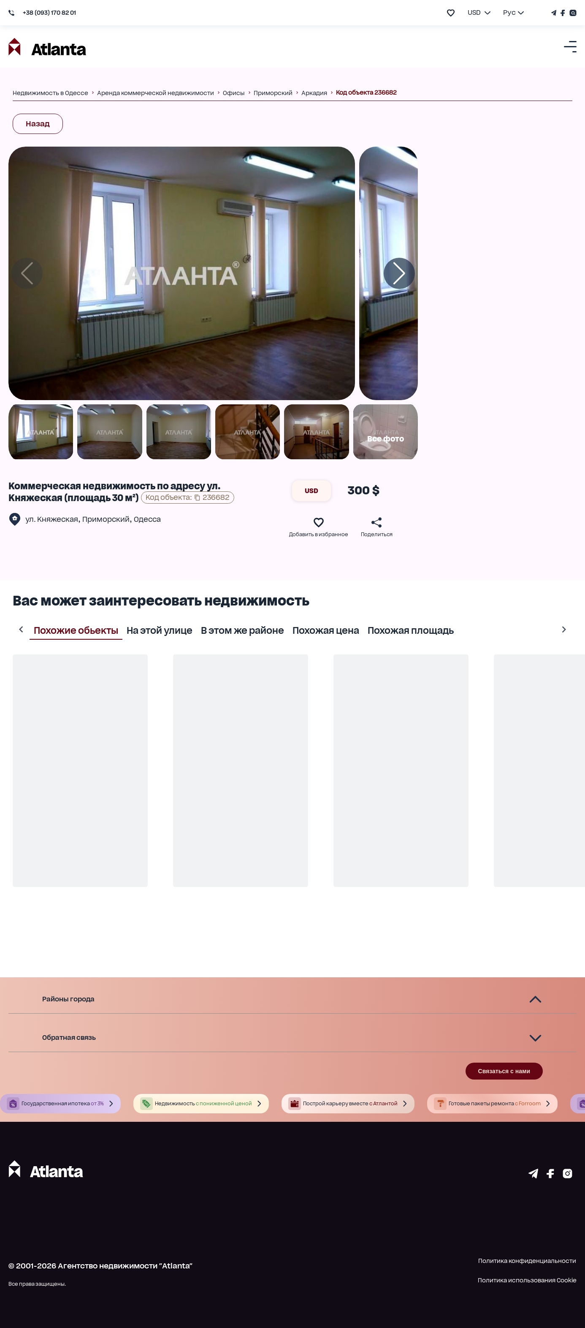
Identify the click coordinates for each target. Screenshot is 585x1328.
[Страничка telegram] (533, 1175)
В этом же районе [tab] (225, 629)
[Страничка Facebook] (562, 12)
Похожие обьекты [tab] (59, 629)
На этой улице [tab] (143, 629)
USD (311, 491)
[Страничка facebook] (550, 1175)
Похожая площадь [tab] (394, 629)
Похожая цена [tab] (309, 629)
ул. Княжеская (51, 519)
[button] (292, 1000)
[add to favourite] (450, 12)
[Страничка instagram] (567, 1175)
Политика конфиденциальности (527, 1260)
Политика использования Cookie (527, 1280)
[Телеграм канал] (554, 13)
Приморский (106, 519)
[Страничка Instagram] (572, 12)
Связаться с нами (504, 1071)
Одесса (147, 519)
